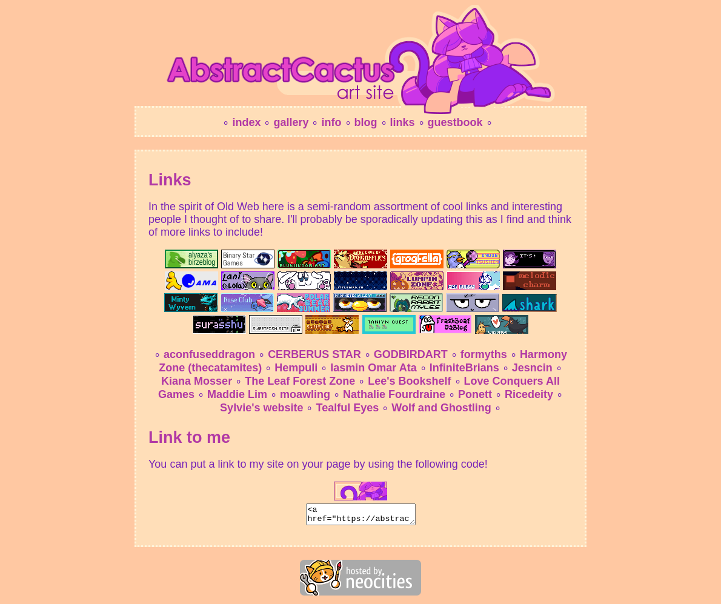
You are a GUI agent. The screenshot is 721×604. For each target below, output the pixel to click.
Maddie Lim (237, 394)
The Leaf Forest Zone (300, 381)
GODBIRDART (411, 354)
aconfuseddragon (209, 354)
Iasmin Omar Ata (373, 368)
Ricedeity (529, 394)
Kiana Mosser (196, 381)
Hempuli (295, 368)
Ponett (475, 394)
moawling (305, 394)
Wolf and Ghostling (441, 408)
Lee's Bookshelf (409, 381)
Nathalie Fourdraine (394, 394)
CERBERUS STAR (314, 354)
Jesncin (532, 368)
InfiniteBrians (464, 368)
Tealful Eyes (347, 408)
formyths (483, 354)
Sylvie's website (261, 408)
